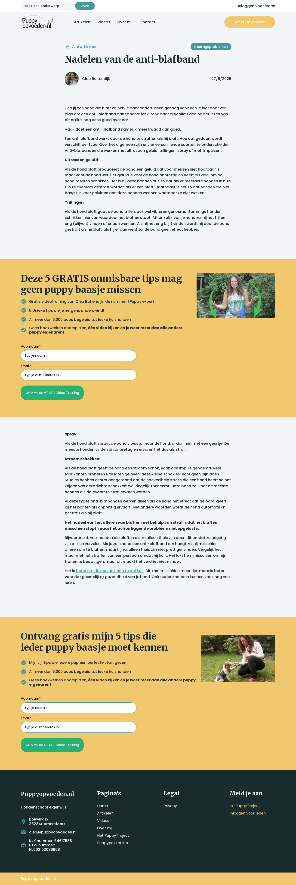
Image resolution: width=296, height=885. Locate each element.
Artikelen (82, 22)
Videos (103, 22)
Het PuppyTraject (113, 835)
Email (26, 366)
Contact (147, 22)
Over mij (125, 22)
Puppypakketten (112, 842)
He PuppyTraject (245, 805)
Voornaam (31, 346)
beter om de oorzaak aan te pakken (110, 570)
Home (102, 805)
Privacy (170, 805)
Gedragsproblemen (211, 46)
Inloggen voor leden (256, 6)
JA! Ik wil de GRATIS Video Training (52, 392)
